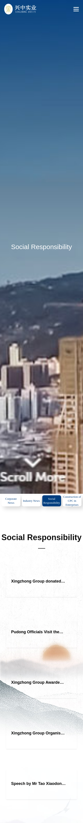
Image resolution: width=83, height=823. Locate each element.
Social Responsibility (51, 500)
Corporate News (11, 500)
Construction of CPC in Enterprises (72, 500)
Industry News (31, 500)
